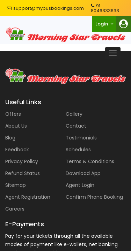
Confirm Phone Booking (94, 196)
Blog (10, 137)
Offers (13, 114)
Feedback (17, 149)
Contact (76, 125)
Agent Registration (27, 196)
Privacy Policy (21, 161)
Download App (83, 173)
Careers (14, 208)
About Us (16, 125)
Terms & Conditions (90, 161)
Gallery (74, 114)
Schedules (78, 149)
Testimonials (81, 137)
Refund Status (22, 173)
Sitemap (15, 185)
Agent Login (80, 185)
